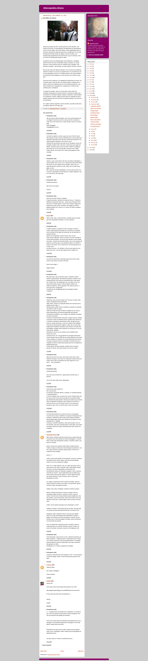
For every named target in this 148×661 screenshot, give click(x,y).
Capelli (48, 581)
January (93, 144)
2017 (90, 75)
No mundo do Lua (95, 126)
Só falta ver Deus (95, 112)
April (92, 138)
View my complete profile (96, 54)
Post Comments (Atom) (54, 654)
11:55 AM (49, 408)
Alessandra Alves (53, 8)
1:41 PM (49, 176)
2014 (90, 82)
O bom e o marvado (96, 124)
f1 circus (49, 565)
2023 (90, 66)
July (92, 131)
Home (62, 651)
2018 (90, 73)
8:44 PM (49, 561)
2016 (90, 77)
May (92, 135)
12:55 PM (49, 130)
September (94, 104)
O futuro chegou (95, 121)
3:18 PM (49, 431)
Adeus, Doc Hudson (96, 108)
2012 (90, 86)
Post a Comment (46, 645)
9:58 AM (49, 294)
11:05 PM (49, 253)
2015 (90, 79)
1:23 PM (49, 351)
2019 (90, 71)
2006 (90, 150)
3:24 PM (49, 192)
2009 (90, 93)
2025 (90, 64)
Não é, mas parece (96, 119)
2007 (90, 147)
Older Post (81, 651)
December (94, 97)
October (93, 102)
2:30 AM (49, 577)
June (92, 133)
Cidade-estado (94, 110)
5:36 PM (49, 531)
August (93, 129)
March (92, 140)
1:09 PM (49, 155)
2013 (90, 84)
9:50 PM (49, 223)
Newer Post (43, 651)
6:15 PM (49, 383)
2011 (90, 88)
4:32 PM (49, 365)
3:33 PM (49, 212)
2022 (90, 68)
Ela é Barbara (94, 115)
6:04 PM (49, 549)
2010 (90, 91)
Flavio (48, 215)
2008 (90, 95)
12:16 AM (49, 271)
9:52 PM (49, 606)
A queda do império (96, 106)
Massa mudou (94, 117)
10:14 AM (49, 642)
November (94, 99)
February (93, 142)
